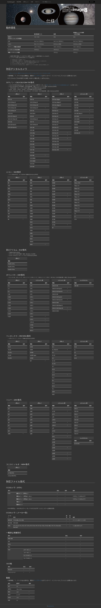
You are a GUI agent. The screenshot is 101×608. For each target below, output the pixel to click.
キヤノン (11, 73)
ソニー (40, 73)
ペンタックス (35, 73)
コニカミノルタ (46, 73)
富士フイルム (21, 73)
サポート (37, 1)
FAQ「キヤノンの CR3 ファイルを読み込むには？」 (58, 85)
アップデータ (38, 75)
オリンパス (28, 73)
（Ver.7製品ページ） (46, 1)
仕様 (32, 1)
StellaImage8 (11, 2)
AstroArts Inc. (51, 606)
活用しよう (26, 1)
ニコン (15, 73)
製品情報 (19, 1)
